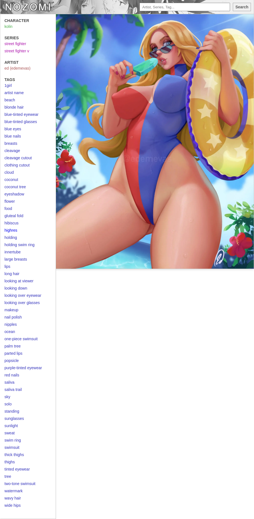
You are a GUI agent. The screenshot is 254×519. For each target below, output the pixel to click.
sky (7, 397)
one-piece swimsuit (21, 339)
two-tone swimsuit (19, 483)
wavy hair (12, 498)
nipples (10, 324)
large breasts (15, 259)
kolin (8, 26)
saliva (9, 382)
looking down (15, 288)
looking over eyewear (22, 295)
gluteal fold (13, 216)
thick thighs (14, 454)
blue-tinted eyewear (21, 114)
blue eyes (12, 129)
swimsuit (11, 447)
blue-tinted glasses (20, 121)
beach (9, 100)
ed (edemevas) (17, 68)
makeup (11, 310)
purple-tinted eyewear (23, 368)
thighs (9, 462)
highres (10, 230)
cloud (9, 172)
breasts (10, 143)
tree (7, 476)
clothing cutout (17, 165)
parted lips (13, 353)
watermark (13, 491)
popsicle (11, 360)
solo (8, 404)
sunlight (11, 425)
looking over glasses (22, 302)
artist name (14, 92)
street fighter (15, 43)
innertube (12, 252)
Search (241, 7)
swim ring (12, 440)
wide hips (12, 505)
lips (7, 266)
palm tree (12, 346)
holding (10, 237)
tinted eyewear (17, 469)
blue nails (12, 136)
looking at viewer (18, 281)
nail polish (13, 317)
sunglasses (14, 418)
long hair (11, 273)
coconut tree (15, 187)
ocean (9, 331)
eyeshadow (14, 194)
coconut (11, 179)
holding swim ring (19, 245)
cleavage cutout (18, 158)
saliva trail (13, 389)
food (8, 208)
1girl (8, 85)
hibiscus (11, 223)
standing (11, 411)
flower (9, 201)
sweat (9, 433)
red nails (11, 375)
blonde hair (14, 107)
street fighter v (16, 51)
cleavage (12, 150)
